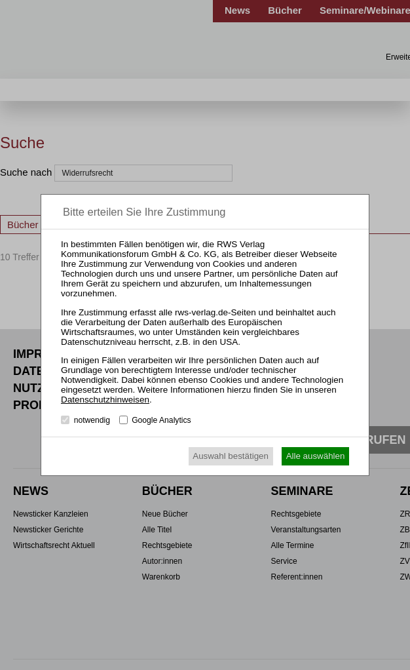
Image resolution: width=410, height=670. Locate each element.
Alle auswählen (315, 456)
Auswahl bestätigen (231, 456)
